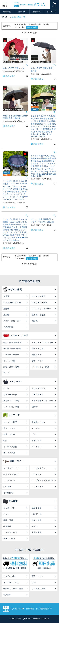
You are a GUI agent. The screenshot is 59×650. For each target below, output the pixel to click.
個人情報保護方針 (44, 609)
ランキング (52, 12)
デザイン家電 (12, 289)
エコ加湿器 (37, 508)
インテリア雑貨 (10, 447)
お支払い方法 (9, 576)
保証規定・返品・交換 (13, 588)
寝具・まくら (9, 434)
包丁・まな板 (38, 348)
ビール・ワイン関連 (40, 367)
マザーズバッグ (38, 388)
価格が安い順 (20, 24)
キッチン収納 (9, 361)
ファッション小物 (11, 407)
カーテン (36, 428)
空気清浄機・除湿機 (12, 302)
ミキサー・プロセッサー (42, 342)
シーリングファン (11, 468)
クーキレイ (37, 474)
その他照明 (8, 493)
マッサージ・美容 (39, 302)
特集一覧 (7, 12)
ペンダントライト (11, 474)
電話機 (35, 321)
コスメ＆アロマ (10, 532)
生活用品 (7, 526)
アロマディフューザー (41, 309)
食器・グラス (38, 361)
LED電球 (7, 486)
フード (6, 373)
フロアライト (38, 486)
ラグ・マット (9, 428)
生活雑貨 (10, 501)
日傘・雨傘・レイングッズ (43, 401)
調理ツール (37, 355)
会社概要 (30, 609)
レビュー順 (19, 27)
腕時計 (35, 407)
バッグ (6, 388)
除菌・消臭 (37, 520)
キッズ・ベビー (10, 508)
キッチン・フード (15, 335)
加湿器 (6, 296)
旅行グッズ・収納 (11, 401)
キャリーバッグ (10, 395)
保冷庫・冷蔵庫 (38, 315)
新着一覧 (37, 12)
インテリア (11, 415)
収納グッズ (37, 440)
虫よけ (35, 526)
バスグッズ (37, 514)
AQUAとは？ (16, 609)
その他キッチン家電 (12, 348)
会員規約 (7, 595)
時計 (5, 440)
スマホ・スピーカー (12, 321)
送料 (34, 582)
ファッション (13, 381)
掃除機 (6, 309)
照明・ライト (13, 461)
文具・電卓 (37, 532)
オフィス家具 (9, 453)
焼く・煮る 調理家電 (12, 342)
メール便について (11, 582)
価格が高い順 (35, 24)
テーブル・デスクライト (42, 480)
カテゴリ (22, 12)
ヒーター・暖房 (38, 296)
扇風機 (6, 315)
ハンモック (37, 447)
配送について (38, 576)
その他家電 (8, 327)
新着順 (46, 24)
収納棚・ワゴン (38, 422)
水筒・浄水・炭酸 (11, 367)
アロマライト (9, 480)
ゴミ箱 (35, 434)
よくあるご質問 (38, 588)
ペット (6, 514)
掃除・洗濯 (8, 520)
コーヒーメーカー (11, 355)
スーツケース (38, 395)
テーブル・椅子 (10, 422)
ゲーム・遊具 (9, 539)
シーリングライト (39, 468)
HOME (4, 17)
